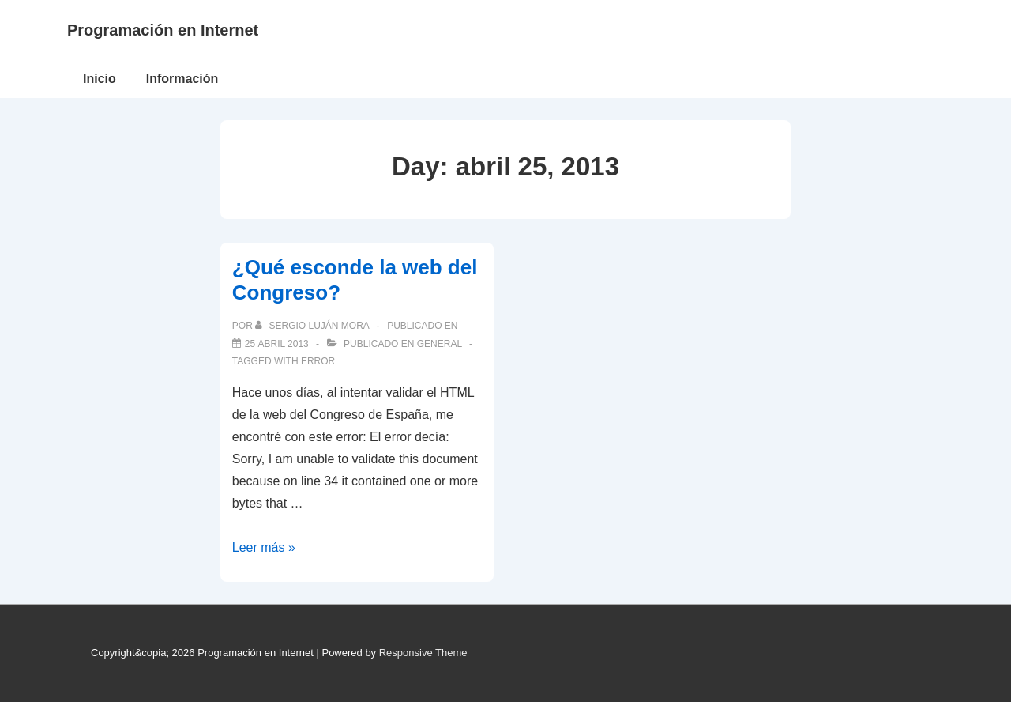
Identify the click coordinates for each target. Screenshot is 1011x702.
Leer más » (263, 547)
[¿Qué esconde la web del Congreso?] (277, 343)
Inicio (99, 78)
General (439, 343)
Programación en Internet (162, 30)
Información (182, 78)
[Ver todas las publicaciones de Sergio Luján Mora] (313, 325)
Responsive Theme (423, 653)
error (318, 361)
